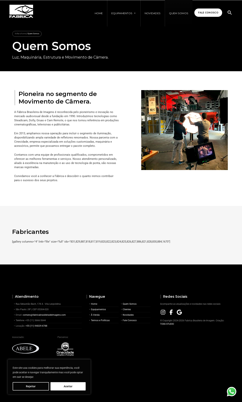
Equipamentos (123, 13)
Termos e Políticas (100, 320)
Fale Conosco (208, 12)
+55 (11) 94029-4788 (36, 326)
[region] (49, 376)
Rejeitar (31, 386)
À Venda (95, 315)
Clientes (127, 309)
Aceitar (68, 386)
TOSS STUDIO (167, 324)
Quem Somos (178, 13)
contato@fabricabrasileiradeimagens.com (44, 315)
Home (99, 13)
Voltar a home (20, 33)
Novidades (153, 13)
